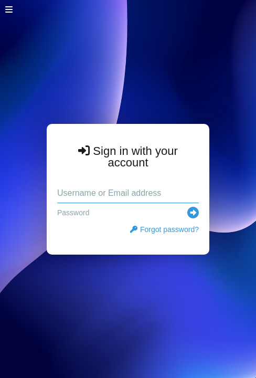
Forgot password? (164, 229)
